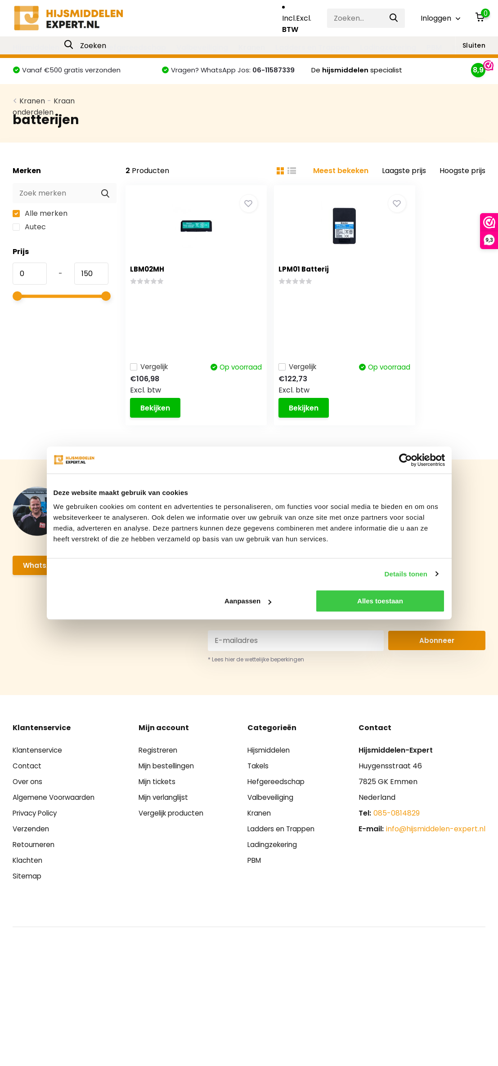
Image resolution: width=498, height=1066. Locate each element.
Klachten (29, 882)
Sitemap (27, 898)
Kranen (251, 47)
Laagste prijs (404, 186)
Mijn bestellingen (168, 788)
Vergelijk (155, 368)
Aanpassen (247, 601)
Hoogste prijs (462, 186)
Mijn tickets (158, 803)
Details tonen (406, 574)
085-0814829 (396, 835)
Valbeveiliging (202, 47)
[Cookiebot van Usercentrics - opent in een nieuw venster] (405, 460)
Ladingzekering (388, 47)
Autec (29, 242)
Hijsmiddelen (36, 47)
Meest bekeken (340, 186)
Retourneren (35, 866)
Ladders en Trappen (312, 47)
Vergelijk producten (173, 835)
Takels (82, 47)
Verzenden (32, 851)
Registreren (159, 772)
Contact (27, 788)
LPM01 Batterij (284, 285)
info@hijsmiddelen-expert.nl (435, 851)
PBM (434, 47)
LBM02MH (152, 285)
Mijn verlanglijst (165, 819)
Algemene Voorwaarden (56, 819)
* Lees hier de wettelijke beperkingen (256, 681)
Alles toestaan (380, 601)
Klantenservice (39, 772)
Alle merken (40, 229)
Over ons (29, 803)
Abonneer (437, 662)
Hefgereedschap (135, 47)
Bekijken (160, 421)
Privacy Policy (37, 835)
